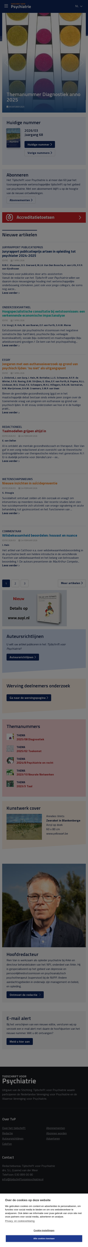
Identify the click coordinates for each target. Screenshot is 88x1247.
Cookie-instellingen (44, 1230)
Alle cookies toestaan (44, 1238)
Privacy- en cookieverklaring (20, 1221)
